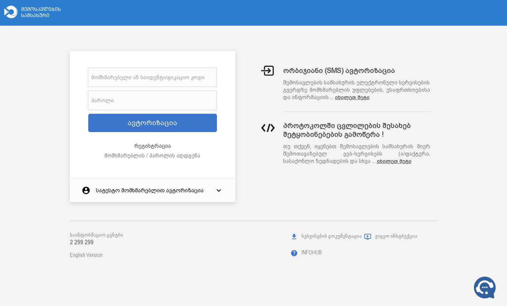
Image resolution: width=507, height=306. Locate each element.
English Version (86, 255)
